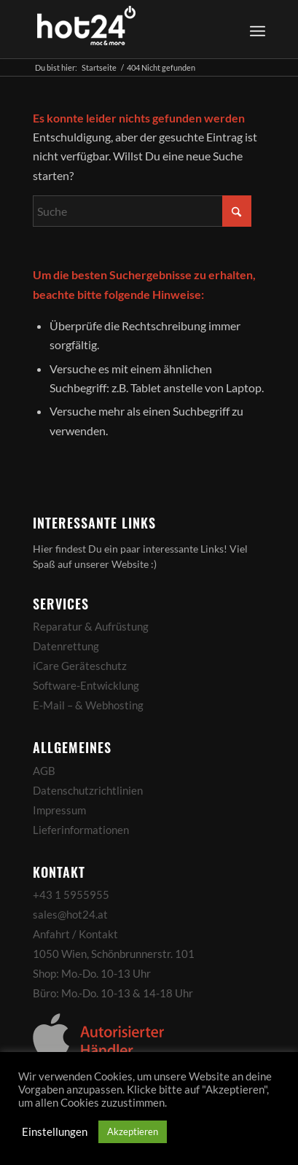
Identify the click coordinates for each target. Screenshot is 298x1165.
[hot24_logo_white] (126, 29)
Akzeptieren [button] (132, 1131)
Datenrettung (66, 645)
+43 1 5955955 (71, 894)
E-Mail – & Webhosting (88, 705)
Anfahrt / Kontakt (75, 933)
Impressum (59, 810)
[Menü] (257, 29)
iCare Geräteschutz (80, 665)
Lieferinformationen (81, 829)
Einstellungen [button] (54, 1132)
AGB (44, 770)
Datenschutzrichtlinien (88, 790)
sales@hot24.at (70, 914)
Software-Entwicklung (86, 685)
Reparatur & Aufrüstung (91, 626)
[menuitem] (255, 29)
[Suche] (142, 211)
